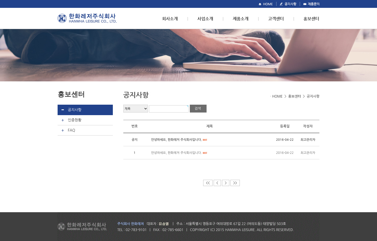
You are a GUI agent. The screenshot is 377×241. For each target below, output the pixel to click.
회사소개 (170, 18)
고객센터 (276, 18)
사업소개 (205, 18)
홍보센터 (311, 18)
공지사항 (74, 110)
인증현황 (74, 120)
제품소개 (240, 18)
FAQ (71, 130)
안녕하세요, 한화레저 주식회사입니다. (176, 152)
